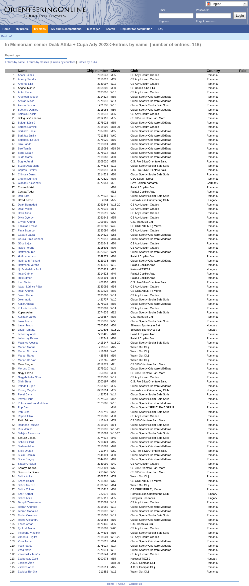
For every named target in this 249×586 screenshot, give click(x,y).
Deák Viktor (25, 208)
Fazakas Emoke (28, 225)
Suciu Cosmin (26, 454)
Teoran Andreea (27, 506)
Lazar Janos (25, 325)
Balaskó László (27, 113)
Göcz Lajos (25, 243)
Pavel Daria (25, 394)
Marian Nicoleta (27, 351)
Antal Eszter (25, 92)
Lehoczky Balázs (28, 338)
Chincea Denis (27, 174)
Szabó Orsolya (27, 463)
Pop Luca (23, 411)
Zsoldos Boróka (27, 571)
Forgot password (206, 21)
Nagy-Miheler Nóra (29, 377)
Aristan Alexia (26, 100)
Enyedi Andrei (26, 221)
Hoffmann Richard (29, 260)
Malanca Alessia (28, 342)
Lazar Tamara (26, 329)
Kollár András (26, 303)
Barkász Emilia (27, 135)
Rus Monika (25, 429)
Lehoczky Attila (27, 334)
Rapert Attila (25, 416)
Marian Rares (26, 355)
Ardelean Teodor (28, 96)
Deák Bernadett (27, 204)
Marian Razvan (27, 360)
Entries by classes (38, 62)
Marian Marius (26, 347)
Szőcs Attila (25, 476)
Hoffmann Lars (27, 256)
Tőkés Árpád (25, 523)
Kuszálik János (27, 316)
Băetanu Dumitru (28, 109)
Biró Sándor (25, 144)
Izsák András (26, 290)
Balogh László (26, 122)
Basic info (7, 36)
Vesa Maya (24, 549)
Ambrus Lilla (25, 83)
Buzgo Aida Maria (28, 165)
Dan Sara (23, 195)
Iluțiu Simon (25, 277)
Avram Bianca (26, 105)
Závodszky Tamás (29, 554)
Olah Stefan (25, 381)
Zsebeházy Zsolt (28, 558)
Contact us (135, 583)
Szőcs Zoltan (26, 489)
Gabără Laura (26, 234)
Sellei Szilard (26, 441)
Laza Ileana (25, 321)
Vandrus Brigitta (27, 536)
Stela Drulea (25, 450)
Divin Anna (24, 213)
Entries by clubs (87, 62)
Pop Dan (23, 407)
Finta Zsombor (27, 230)
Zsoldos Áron (26, 562)
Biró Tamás (25, 148)
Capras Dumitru (27, 169)
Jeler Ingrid (24, 299)
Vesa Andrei (25, 541)
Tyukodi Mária (26, 528)
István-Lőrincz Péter (30, 286)
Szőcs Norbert (26, 485)
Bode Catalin (26, 152)
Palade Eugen (26, 385)
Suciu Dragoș (26, 459)
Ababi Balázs (26, 74)
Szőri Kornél (25, 493)
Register (164, 21)
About (121, 583)
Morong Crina (26, 368)
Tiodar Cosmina (27, 515)
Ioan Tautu (24, 282)
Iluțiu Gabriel (25, 273)
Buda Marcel (25, 156)
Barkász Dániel (27, 131)
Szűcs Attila (25, 498)
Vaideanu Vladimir (29, 532)
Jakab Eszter (26, 295)
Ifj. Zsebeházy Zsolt (30, 269)
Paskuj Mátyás (27, 390)
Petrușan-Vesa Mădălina (33, 403)
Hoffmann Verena (28, 264)
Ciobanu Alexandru (29, 182)
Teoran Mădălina (28, 511)
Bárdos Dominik (27, 126)
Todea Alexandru (28, 519)
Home (110, 583)
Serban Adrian (26, 446)
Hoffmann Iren (26, 251)
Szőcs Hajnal (26, 480)
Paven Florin (25, 398)
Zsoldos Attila (26, 567)
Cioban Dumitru (27, 178)
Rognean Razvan (28, 424)
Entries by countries (63, 62)
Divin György (26, 217)
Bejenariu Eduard (28, 139)
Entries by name (15, 62)
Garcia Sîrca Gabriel (30, 238)
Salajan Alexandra (29, 433)
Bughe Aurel (25, 161)
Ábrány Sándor (27, 79)
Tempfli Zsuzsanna (29, 502)
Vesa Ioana (25, 545)
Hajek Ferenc (26, 247)
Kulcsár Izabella (27, 308)
